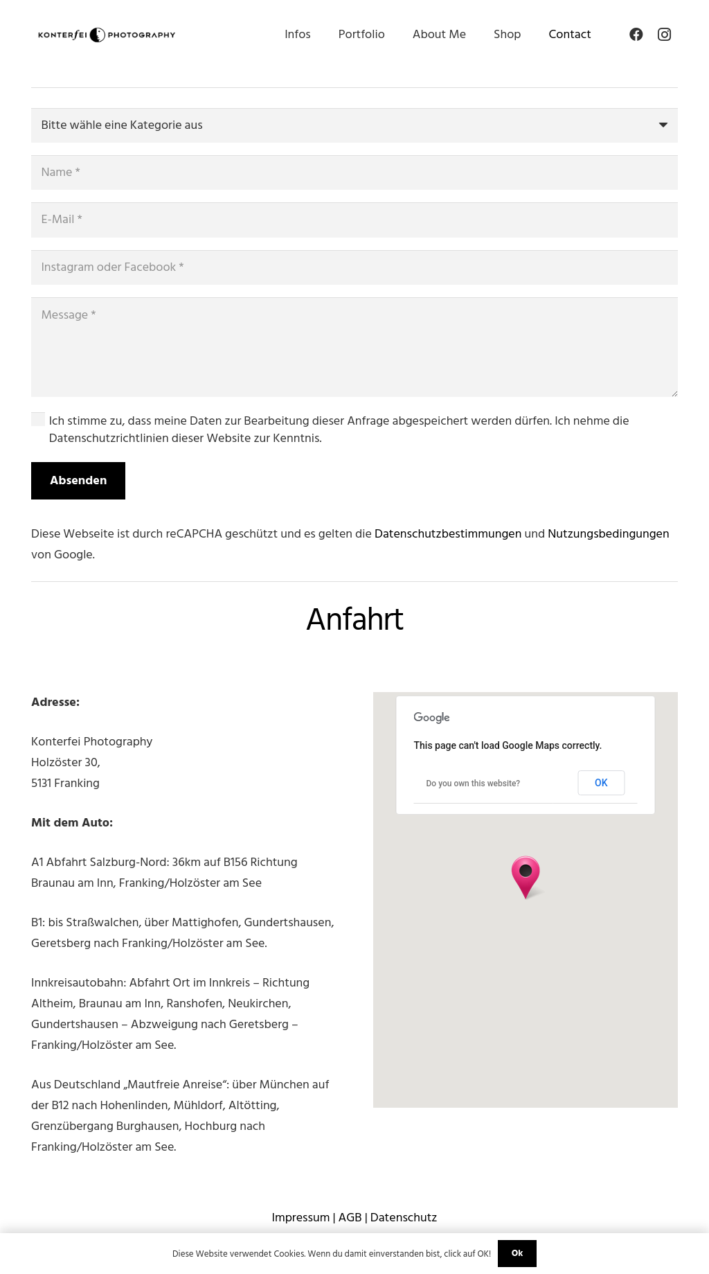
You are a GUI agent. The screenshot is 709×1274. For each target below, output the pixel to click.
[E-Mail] (354, 219)
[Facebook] (636, 34)
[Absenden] (78, 480)
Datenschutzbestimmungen (448, 534)
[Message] (354, 347)
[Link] (106, 35)
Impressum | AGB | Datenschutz (354, 1217)
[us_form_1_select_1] (354, 125)
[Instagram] (664, 34)
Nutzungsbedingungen (608, 534)
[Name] (354, 172)
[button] (525, 878)
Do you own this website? (474, 783)
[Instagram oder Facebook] (354, 267)
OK (601, 782)
